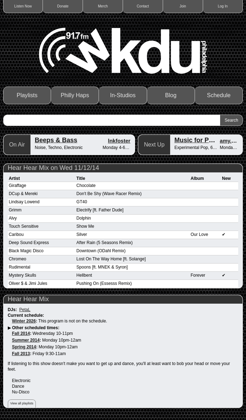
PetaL (24, 309)
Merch (103, 6)
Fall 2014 (21, 333)
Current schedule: (26, 315)
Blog (171, 95)
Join (182, 6)
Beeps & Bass (56, 140)
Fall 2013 (21, 353)
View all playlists (21, 403)
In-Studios (123, 95)
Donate (62, 6)
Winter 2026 (24, 321)
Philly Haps (75, 95)
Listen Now (23, 6)
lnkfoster (119, 141)
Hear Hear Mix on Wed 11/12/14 (53, 167)
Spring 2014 (24, 346)
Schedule (219, 95)
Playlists (27, 95)
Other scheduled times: (35, 327)
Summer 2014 (26, 340)
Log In (223, 6)
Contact (143, 6)
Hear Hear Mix (28, 299)
